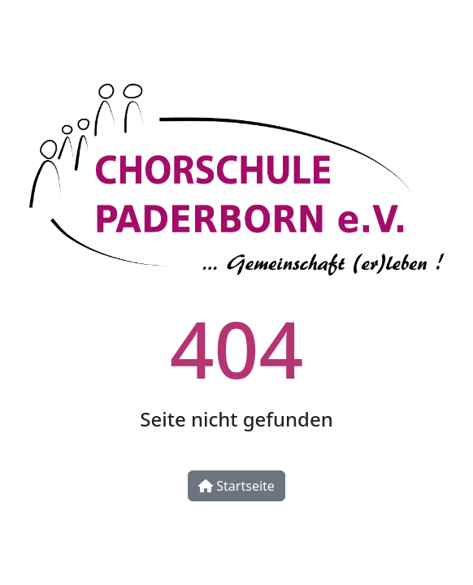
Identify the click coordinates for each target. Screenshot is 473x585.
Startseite (236, 486)
